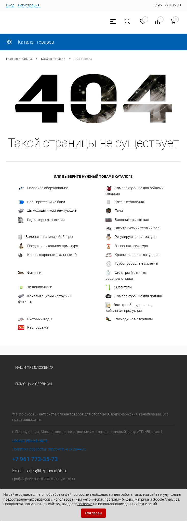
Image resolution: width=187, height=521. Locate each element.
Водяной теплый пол (127, 220)
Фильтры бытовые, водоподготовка (126, 275)
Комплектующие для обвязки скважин (134, 191)
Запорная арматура (126, 246)
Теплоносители (35, 287)
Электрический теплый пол (132, 228)
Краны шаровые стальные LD (47, 255)
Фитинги (29, 273)
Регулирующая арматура (131, 237)
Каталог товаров (30, 42)
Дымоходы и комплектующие (47, 210)
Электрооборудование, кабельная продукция (128, 307)
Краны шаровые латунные (132, 255)
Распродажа (33, 327)
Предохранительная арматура (48, 246)
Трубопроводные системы (131, 264)
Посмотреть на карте (29, 440)
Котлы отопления (124, 202)
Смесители (118, 287)
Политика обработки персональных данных (49, 449)
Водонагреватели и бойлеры (45, 237)
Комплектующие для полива (133, 296)
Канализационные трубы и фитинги (45, 298)
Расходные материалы (129, 319)
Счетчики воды (35, 319)
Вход (10, 5)
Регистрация (28, 5)
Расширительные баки (41, 202)
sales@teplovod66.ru (46, 470)
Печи (114, 211)
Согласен (93, 513)
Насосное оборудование (43, 188)
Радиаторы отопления (41, 220)
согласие (84, 504)
